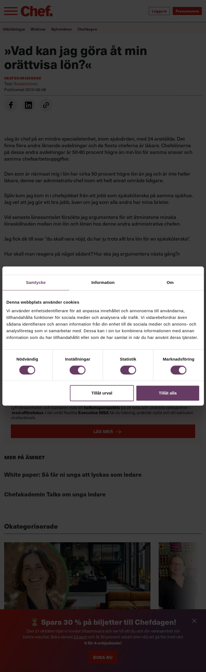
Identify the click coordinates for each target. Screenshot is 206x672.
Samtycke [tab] (36, 282)
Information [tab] (103, 282)
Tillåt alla (168, 393)
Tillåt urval (101, 393)
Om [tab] (170, 282)
